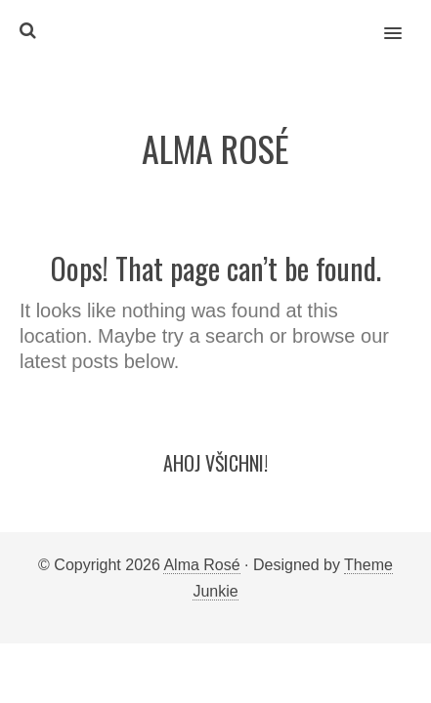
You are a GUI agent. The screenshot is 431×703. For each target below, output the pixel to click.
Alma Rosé (201, 565)
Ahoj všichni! (215, 462)
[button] (404, 20)
